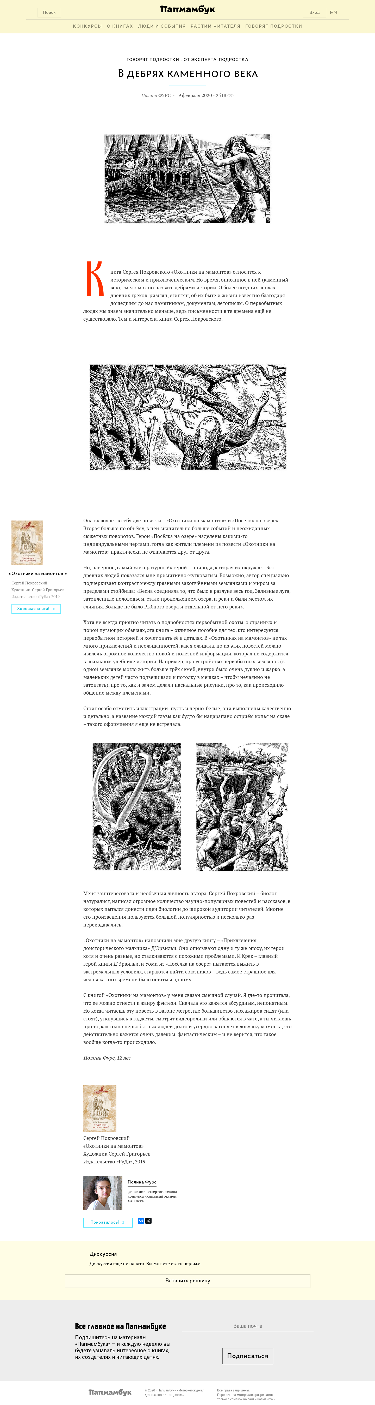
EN (334, 12)
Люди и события (162, 26)
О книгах (120, 26)
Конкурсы (87, 26)
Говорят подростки (273, 26)
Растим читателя (216, 26)
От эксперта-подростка (216, 59)
